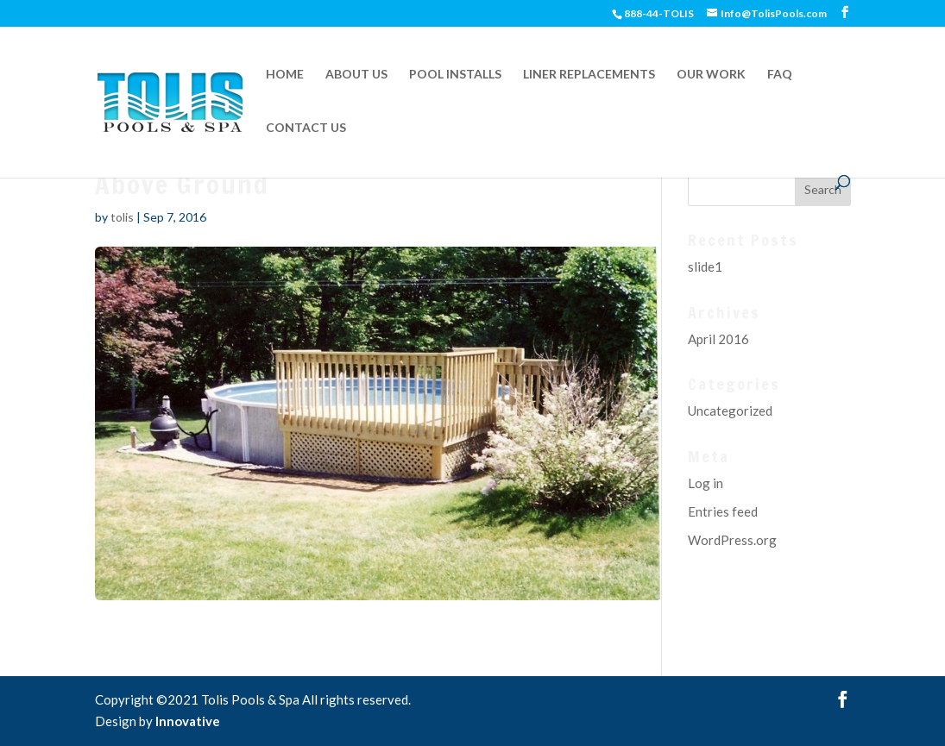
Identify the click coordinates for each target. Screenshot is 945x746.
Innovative (187, 721)
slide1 (705, 266)
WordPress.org (732, 540)
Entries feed (723, 511)
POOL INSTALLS (455, 74)
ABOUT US (356, 74)
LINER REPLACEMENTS (589, 74)
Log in (705, 483)
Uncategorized (730, 410)
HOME (285, 74)
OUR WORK (711, 74)
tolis (122, 217)
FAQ (779, 74)
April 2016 (718, 339)
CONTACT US (306, 128)
